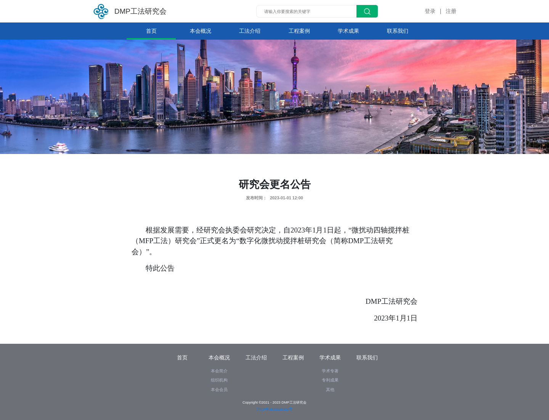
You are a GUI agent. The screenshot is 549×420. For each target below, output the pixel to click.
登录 (430, 11)
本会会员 (219, 389)
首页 (151, 31)
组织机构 (219, 380)
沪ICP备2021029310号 (275, 409)
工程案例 (299, 31)
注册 (451, 11)
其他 (330, 389)
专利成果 (330, 380)
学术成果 (348, 31)
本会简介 (219, 371)
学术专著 (330, 371)
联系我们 (397, 31)
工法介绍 (249, 31)
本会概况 (200, 31)
